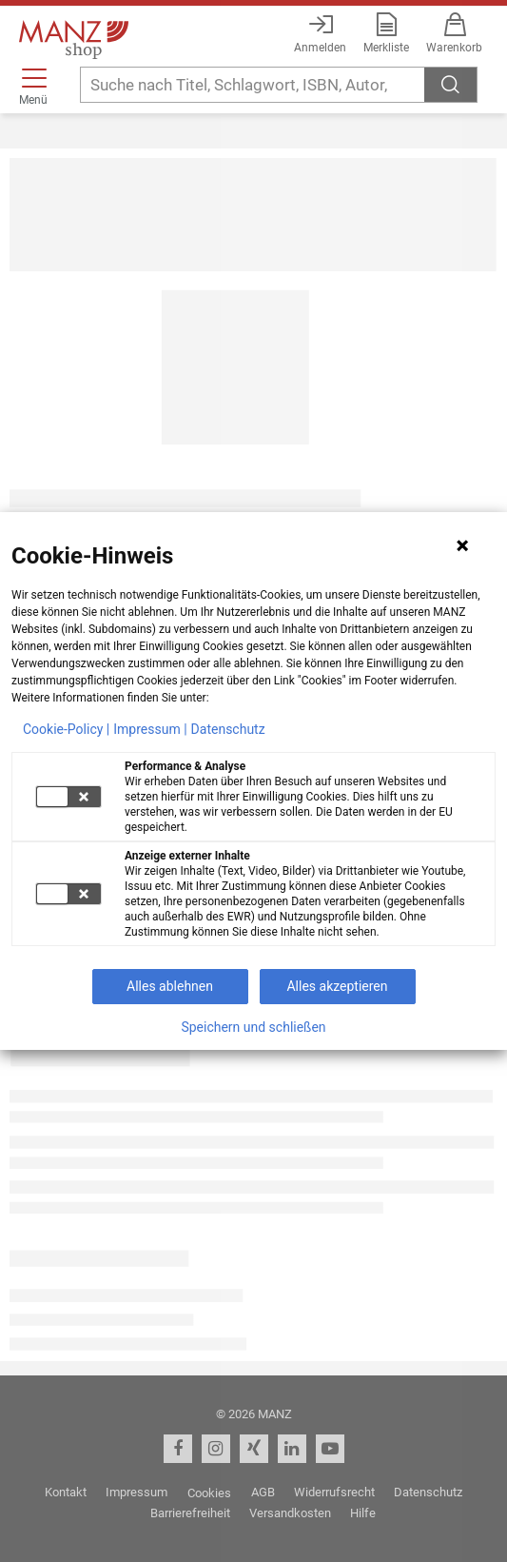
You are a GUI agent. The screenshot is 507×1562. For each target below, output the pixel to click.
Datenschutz (228, 729)
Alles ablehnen (170, 986)
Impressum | (149, 729)
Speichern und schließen (253, 1027)
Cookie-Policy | (66, 729)
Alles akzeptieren (336, 986)
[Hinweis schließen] (462, 545)
